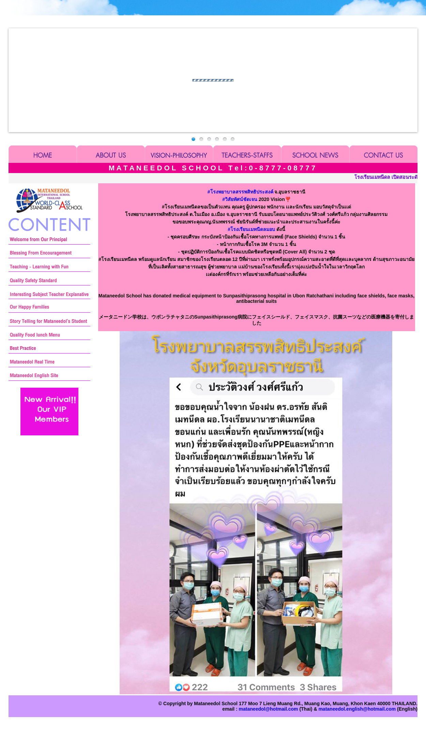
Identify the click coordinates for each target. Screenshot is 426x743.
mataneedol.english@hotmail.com (357, 709)
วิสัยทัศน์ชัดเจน (239, 199)
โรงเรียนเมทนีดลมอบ (251, 229)
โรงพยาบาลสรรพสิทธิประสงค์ (240, 192)
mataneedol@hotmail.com (268, 709)
